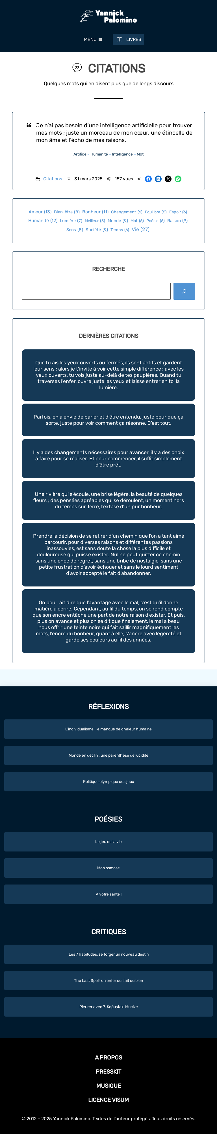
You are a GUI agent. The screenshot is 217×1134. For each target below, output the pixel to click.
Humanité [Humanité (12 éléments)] (42, 221)
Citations (52, 178)
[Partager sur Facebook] (148, 179)
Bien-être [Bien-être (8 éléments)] (67, 212)
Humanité (99, 154)
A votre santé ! (108, 894)
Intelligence (122, 154)
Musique (108, 1085)
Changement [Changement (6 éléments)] (126, 212)
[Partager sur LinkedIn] (158, 179)
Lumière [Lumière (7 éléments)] (71, 221)
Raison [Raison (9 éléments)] (177, 221)
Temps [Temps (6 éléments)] (119, 229)
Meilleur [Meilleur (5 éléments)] (95, 221)
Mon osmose (108, 868)
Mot (140, 154)
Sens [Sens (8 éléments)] (74, 229)
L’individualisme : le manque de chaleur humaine (108, 729)
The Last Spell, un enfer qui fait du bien (108, 980)
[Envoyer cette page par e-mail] (168, 179)
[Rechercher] (184, 291)
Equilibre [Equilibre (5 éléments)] (156, 212)
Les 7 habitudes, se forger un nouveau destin (109, 954)
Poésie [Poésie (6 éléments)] (155, 220)
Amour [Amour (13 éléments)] (40, 212)
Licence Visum (108, 1099)
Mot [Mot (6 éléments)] (137, 220)
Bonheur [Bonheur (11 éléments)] (95, 212)
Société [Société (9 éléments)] (97, 230)
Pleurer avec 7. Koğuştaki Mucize (108, 1006)
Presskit (108, 1071)
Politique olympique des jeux (108, 781)
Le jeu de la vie (108, 841)
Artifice (79, 154)
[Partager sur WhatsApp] (178, 179)
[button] (90, 39)
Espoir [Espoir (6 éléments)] (178, 212)
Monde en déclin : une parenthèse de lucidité (108, 755)
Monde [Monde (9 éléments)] (118, 221)
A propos (108, 1057)
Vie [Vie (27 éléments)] (140, 229)
